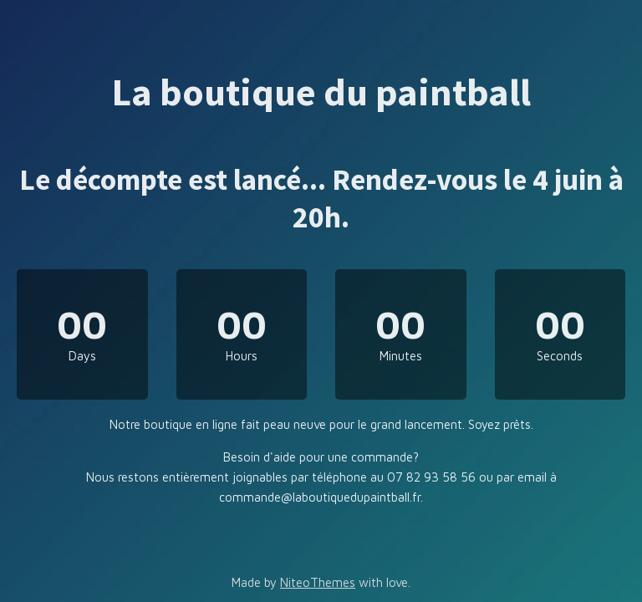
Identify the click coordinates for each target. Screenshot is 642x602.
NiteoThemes (317, 582)
